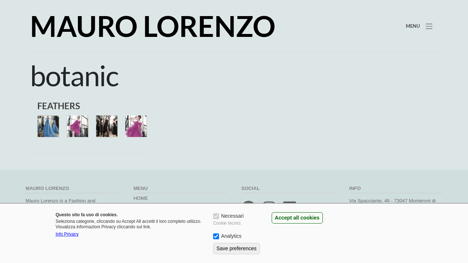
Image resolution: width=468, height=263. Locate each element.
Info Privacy (67, 234)
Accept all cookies (297, 218)
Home (140, 198)
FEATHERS (58, 106)
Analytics (231, 236)
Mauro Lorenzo (152, 26)
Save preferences (236, 248)
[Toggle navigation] (418, 26)
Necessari (232, 216)
